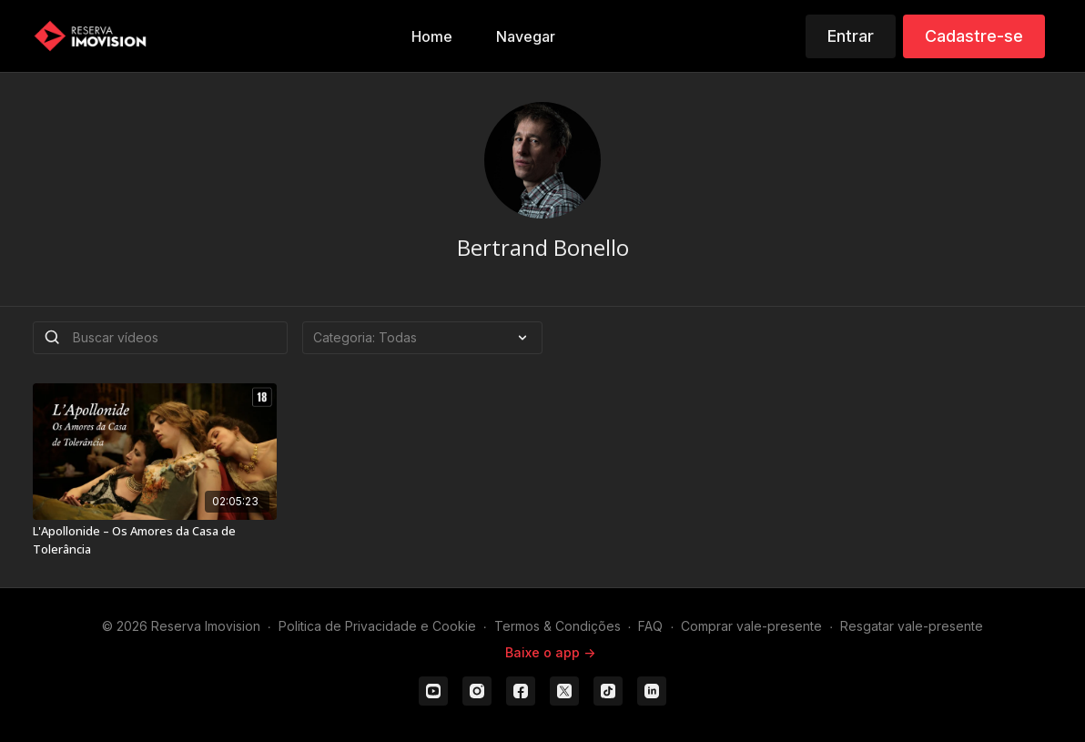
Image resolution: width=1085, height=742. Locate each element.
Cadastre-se (974, 36)
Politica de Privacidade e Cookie (377, 626)
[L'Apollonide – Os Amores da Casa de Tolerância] (155, 540)
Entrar (850, 36)
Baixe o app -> (550, 652)
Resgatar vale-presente (911, 626)
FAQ (650, 626)
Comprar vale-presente (751, 626)
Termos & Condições (557, 626)
